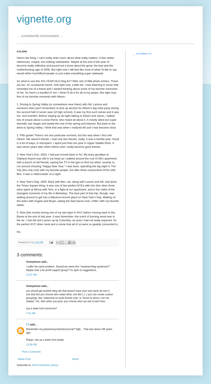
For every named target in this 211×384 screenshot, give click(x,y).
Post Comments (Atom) (45, 365)
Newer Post (24, 359)
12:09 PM (31, 344)
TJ (27, 324)
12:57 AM (31, 274)
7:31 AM (30, 313)
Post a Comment (31, 351)
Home (75, 359)
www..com (144, 53)
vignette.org (44, 19)
